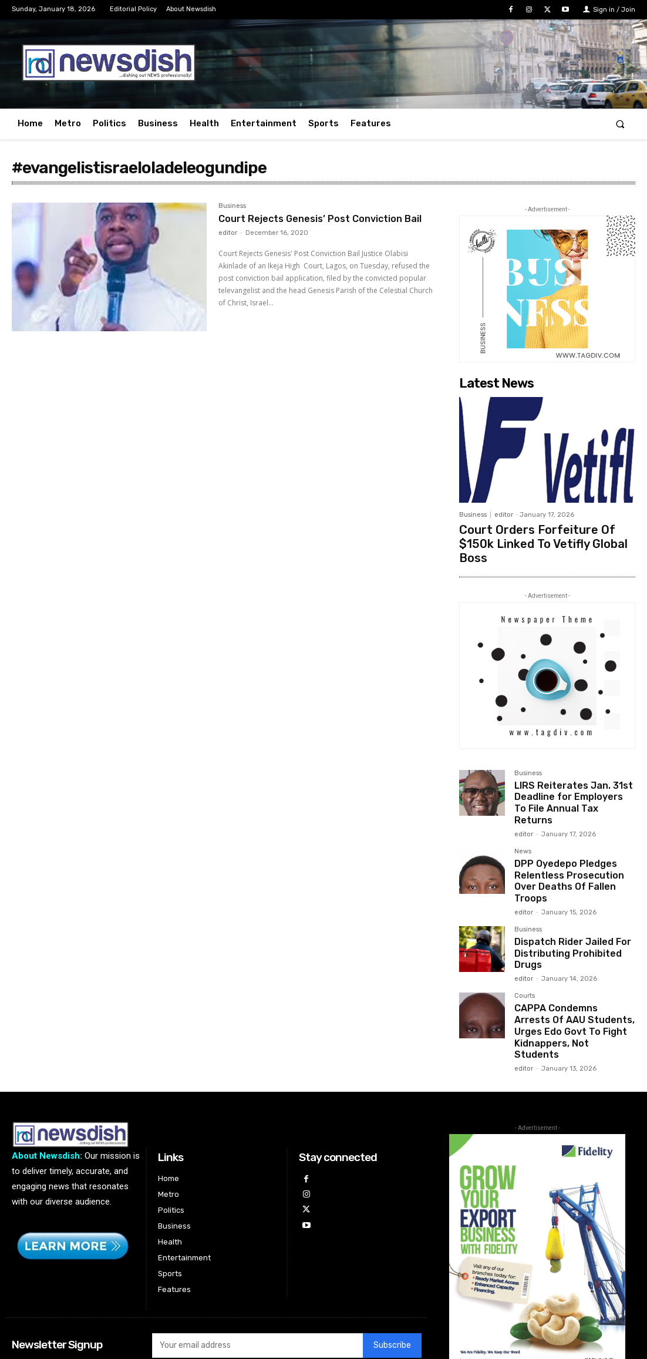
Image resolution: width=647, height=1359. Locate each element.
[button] (620, 124)
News (522, 814)
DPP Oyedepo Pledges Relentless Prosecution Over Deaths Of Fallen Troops (573, 835)
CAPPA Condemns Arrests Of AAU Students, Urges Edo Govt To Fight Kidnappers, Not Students (573, 963)
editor (227, 246)
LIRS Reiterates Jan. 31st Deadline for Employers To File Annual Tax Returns (569, 774)
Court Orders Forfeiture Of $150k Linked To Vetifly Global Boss (537, 534)
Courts (524, 937)
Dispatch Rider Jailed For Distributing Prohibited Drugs (566, 897)
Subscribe (392, 1268)
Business (232, 206)
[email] (257, 1268)
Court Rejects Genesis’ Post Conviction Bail (320, 225)
